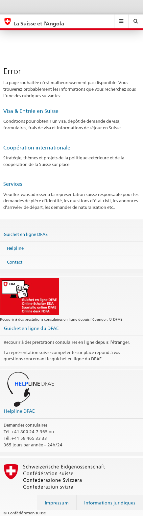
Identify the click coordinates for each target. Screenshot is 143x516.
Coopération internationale (36, 148)
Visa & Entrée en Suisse (31, 111)
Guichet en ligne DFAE (26, 234)
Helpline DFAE (19, 411)
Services (12, 184)
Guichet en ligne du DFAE (31, 328)
